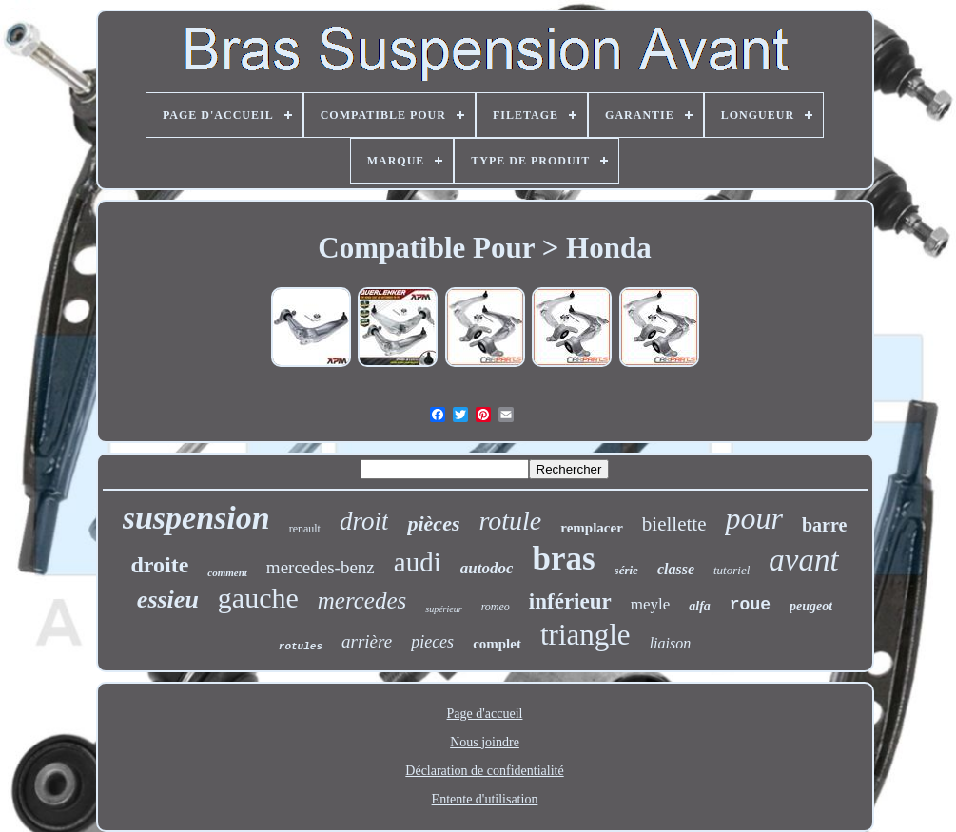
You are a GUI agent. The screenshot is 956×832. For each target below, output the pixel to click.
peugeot (811, 606)
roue (750, 604)
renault (305, 528)
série (626, 570)
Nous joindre (484, 742)
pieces (432, 641)
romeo (495, 606)
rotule (509, 520)
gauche (258, 597)
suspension (196, 517)
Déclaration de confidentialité (484, 771)
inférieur (570, 601)
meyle (651, 604)
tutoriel (731, 570)
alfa (700, 606)
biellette (674, 524)
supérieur (443, 609)
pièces (433, 523)
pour (753, 518)
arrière (366, 641)
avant (803, 560)
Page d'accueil (485, 713)
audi (417, 562)
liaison (671, 643)
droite (159, 564)
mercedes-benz (320, 567)
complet (497, 643)
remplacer (591, 527)
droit (364, 521)
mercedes (362, 600)
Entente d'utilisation (485, 799)
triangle (585, 634)
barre (824, 524)
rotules (300, 646)
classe (675, 569)
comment (227, 572)
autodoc (487, 568)
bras (563, 558)
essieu (168, 599)
